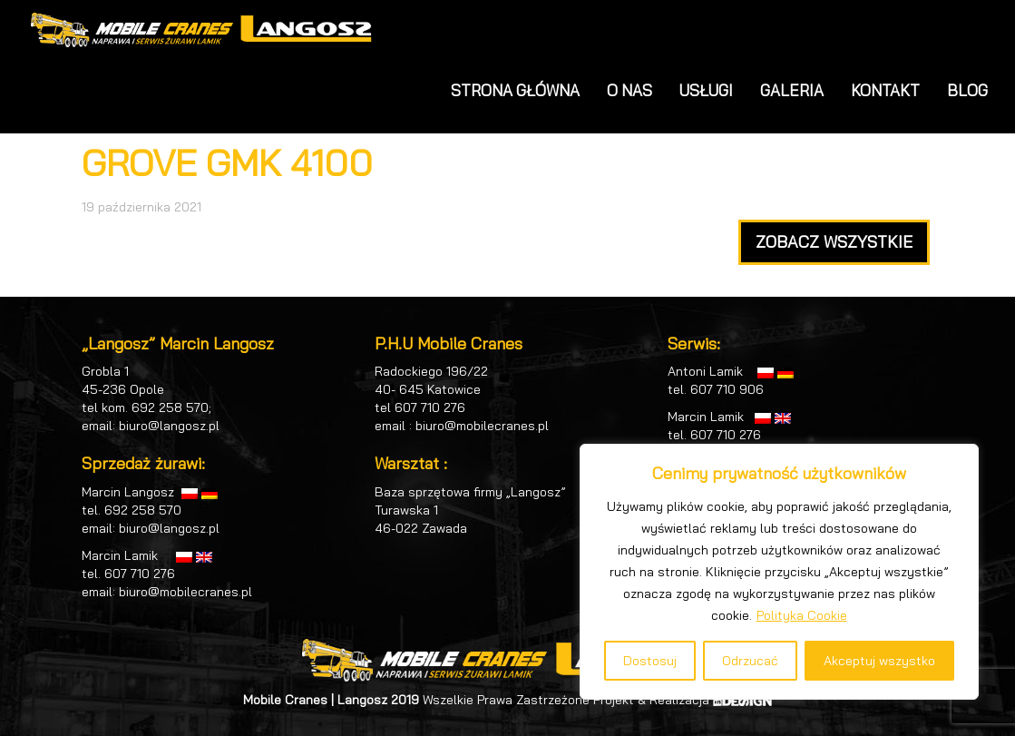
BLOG (967, 90)
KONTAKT (885, 90)
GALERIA (792, 90)
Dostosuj (650, 661)
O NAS (629, 90)
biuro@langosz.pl (169, 425)
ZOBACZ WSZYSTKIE (834, 241)
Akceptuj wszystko (879, 661)
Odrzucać (750, 661)
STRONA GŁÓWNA (515, 90)
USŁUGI (706, 90)
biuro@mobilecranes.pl (185, 592)
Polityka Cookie (801, 615)
